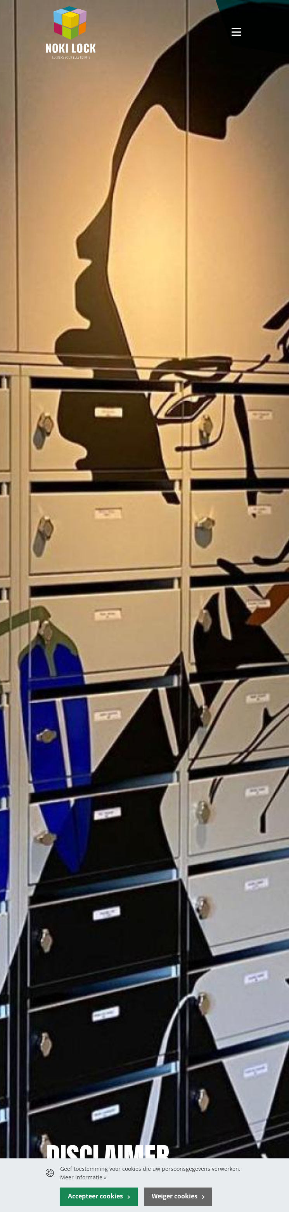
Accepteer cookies (96, 1196)
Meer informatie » (83, 1177)
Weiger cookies (175, 1196)
